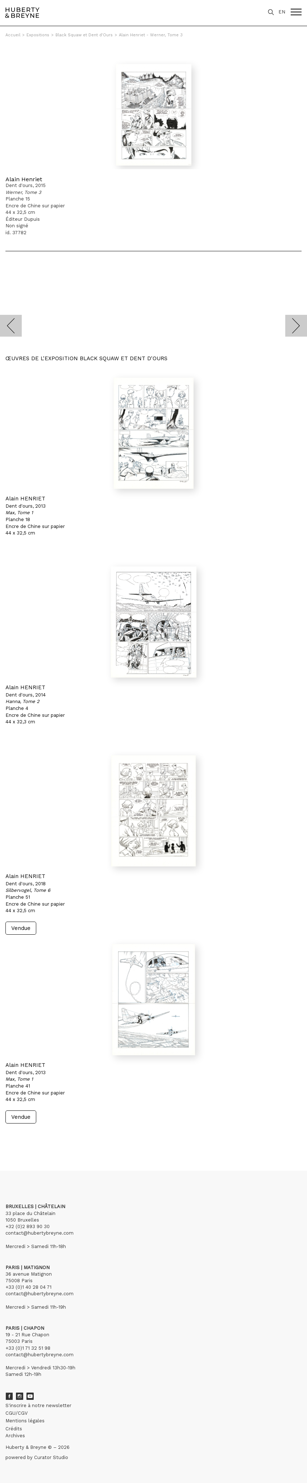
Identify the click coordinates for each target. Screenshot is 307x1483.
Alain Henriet (23, 179)
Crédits (13, 1428)
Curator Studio (51, 1457)
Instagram (19, 1396)
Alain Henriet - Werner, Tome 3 (151, 35)
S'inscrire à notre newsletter (38, 1405)
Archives (15, 1435)
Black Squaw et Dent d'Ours (84, 35)
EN (281, 12)
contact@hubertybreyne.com (39, 1233)
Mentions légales (25, 1420)
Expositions (37, 35)
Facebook (9, 1396)
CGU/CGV (16, 1413)
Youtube (30, 1396)
